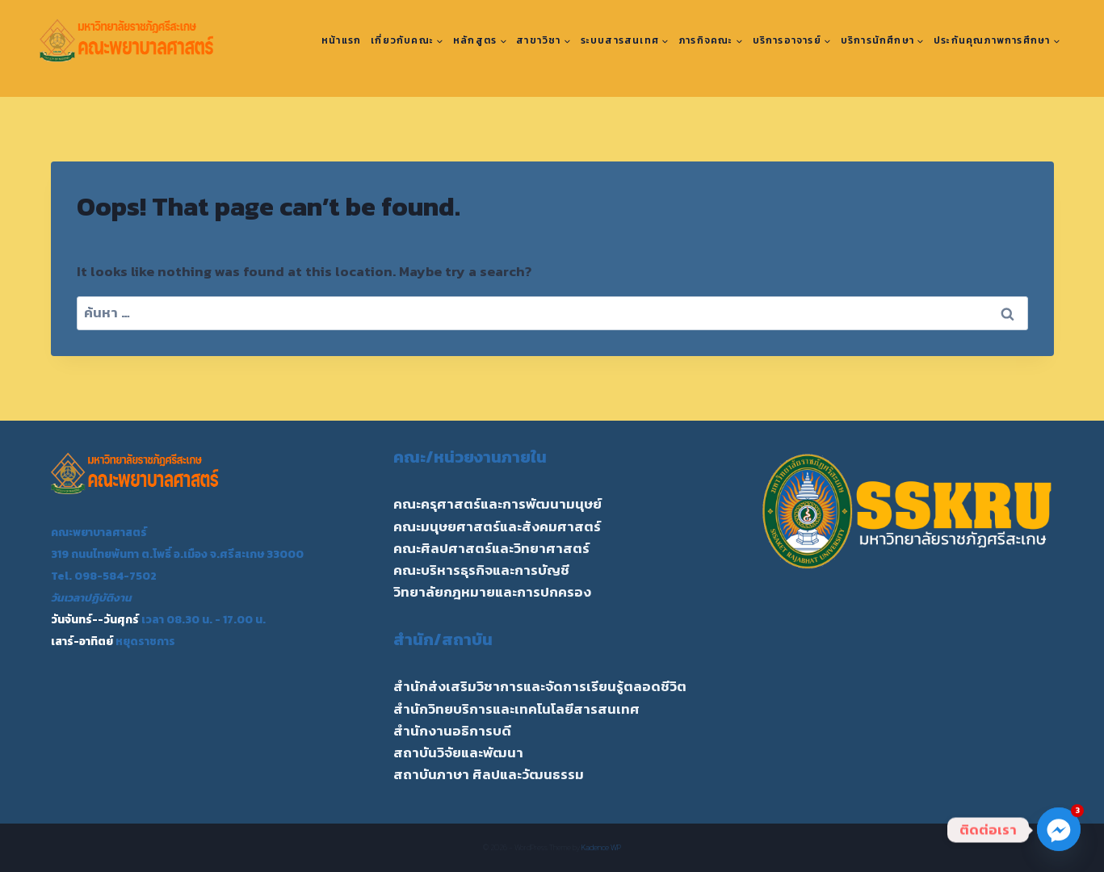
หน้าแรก (341, 40)
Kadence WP (601, 847)
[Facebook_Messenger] (1059, 830)
